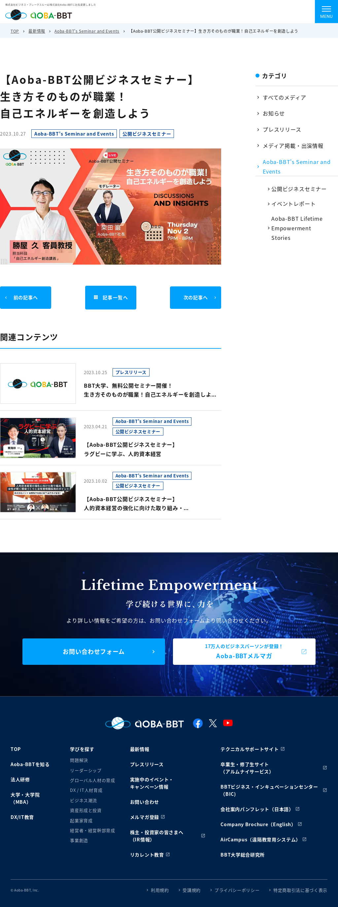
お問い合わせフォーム (94, 651)
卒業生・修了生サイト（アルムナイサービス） (247, 768)
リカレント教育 (147, 854)
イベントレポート (293, 204)
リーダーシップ (86, 770)
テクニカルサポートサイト (249, 749)
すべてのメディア (284, 97)
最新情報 (36, 31)
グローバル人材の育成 (92, 780)
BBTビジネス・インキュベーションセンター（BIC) (269, 790)
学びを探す (82, 749)
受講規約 (192, 890)
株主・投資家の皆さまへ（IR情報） (157, 836)
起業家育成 (81, 820)
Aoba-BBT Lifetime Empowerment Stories (297, 228)
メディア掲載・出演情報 (293, 145)
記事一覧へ (110, 298)
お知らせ (274, 113)
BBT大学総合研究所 (242, 854)
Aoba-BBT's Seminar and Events (86, 31)
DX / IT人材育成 (86, 790)
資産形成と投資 (86, 810)
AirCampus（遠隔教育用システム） (260, 839)
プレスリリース (282, 129)
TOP (15, 31)
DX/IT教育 (22, 817)
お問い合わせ (144, 801)
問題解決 (79, 760)
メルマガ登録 (144, 817)
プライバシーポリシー (237, 890)
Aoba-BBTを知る (30, 764)
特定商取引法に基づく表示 (300, 890)
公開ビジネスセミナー (299, 189)
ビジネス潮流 (83, 800)
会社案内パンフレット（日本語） (257, 809)
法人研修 (20, 779)
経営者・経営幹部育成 (92, 830)
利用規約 (160, 890)
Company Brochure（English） (258, 824)
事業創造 (79, 840)
